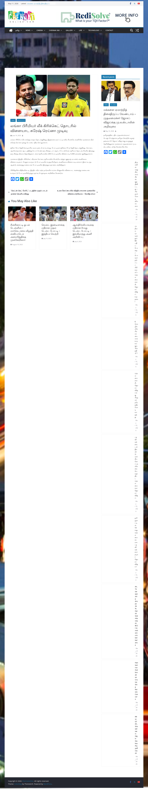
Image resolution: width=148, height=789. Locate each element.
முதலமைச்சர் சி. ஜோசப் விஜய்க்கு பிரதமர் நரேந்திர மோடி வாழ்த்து (136, 395)
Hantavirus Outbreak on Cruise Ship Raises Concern (136, 681)
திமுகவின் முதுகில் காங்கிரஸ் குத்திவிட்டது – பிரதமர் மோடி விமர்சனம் (136, 184)
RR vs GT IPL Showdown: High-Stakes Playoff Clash (136, 735)
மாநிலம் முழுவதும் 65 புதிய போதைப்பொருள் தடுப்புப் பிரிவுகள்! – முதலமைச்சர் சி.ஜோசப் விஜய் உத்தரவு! (136, 264)
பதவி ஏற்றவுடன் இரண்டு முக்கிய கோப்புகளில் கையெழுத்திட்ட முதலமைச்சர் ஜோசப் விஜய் (136, 467)
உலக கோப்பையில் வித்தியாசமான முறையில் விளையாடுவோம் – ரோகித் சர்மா (77, 192)
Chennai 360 (54, 30)
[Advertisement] (74, 50)
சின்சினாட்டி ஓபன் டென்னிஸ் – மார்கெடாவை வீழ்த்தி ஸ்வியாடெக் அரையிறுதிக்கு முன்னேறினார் (21, 232)
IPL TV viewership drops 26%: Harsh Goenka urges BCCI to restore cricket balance (136, 616)
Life (80, 30)
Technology (93, 30)
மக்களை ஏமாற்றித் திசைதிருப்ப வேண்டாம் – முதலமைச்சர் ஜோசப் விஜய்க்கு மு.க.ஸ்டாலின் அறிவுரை (119, 118)
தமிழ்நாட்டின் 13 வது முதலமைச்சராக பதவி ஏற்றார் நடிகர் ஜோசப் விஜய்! (136, 542)
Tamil (13, 120)
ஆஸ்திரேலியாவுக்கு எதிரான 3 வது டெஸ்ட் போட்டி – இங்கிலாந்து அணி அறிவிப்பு (83, 230)
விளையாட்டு (21, 120)
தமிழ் (17, 30)
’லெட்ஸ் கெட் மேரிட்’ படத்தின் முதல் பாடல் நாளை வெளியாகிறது (27, 192)
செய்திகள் (113, 105)
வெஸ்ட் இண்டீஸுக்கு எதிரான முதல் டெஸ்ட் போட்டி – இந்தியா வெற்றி (53, 229)
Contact (109, 30)
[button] (20, 30)
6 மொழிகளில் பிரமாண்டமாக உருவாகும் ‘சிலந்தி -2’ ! (136, 337)
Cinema (40, 30)
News (28, 30)
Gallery (69, 30)
